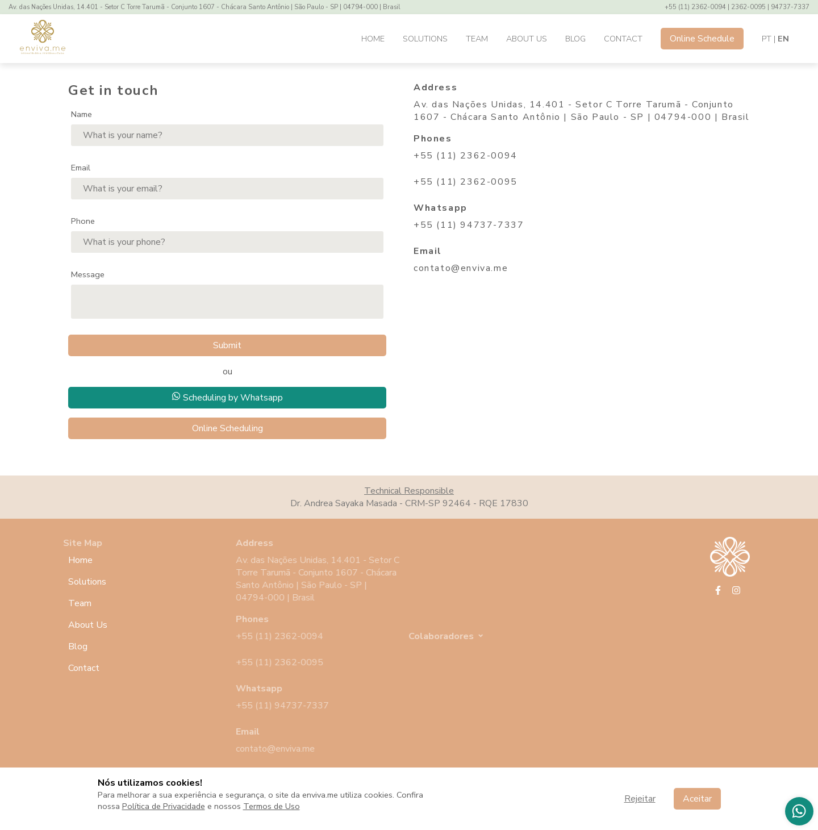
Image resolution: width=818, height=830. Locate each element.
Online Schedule (702, 38)
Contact (623, 38)
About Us (526, 38)
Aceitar (697, 799)
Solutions (425, 38)
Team (477, 38)
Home (373, 38)
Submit (227, 345)
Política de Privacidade (163, 806)
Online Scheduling (227, 428)
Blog (575, 38)
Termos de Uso (271, 806)
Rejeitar (640, 799)
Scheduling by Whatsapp (227, 397)
